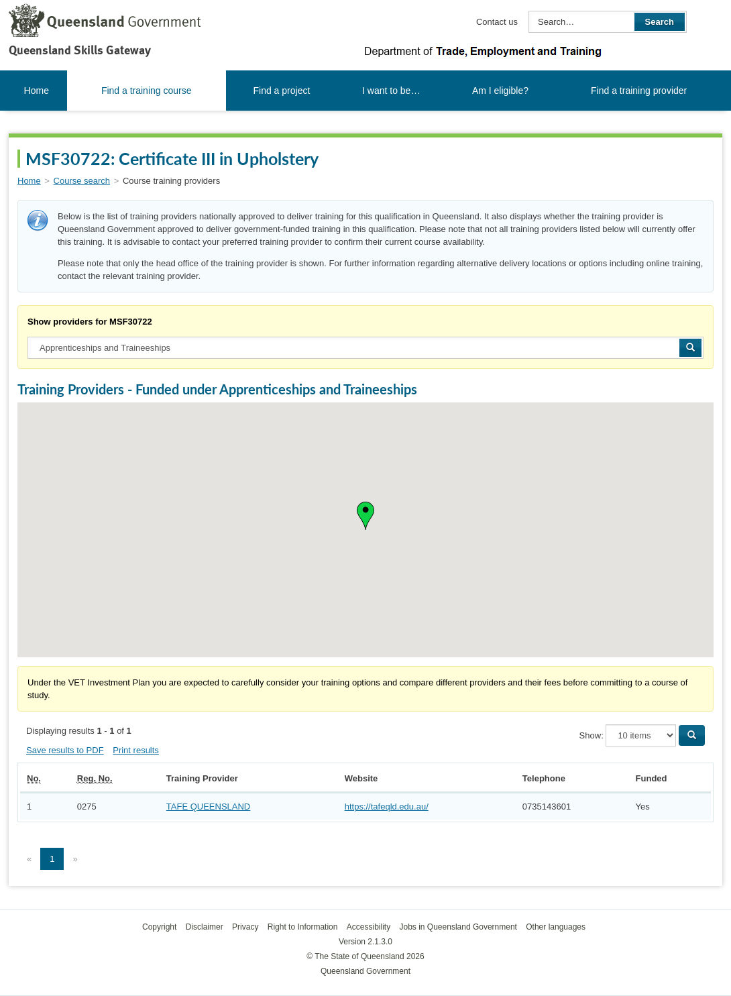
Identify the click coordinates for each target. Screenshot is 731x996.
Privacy (245, 927)
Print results (136, 750)
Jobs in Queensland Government (458, 927)
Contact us (497, 22)
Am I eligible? (500, 90)
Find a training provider (639, 90)
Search (659, 22)
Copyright (159, 927)
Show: (591, 735)
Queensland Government (365, 971)
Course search (82, 181)
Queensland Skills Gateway (80, 50)
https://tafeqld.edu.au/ (387, 806)
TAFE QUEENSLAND (208, 806)
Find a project (282, 90)
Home (36, 90)
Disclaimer (204, 927)
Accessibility (368, 927)
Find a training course (146, 90)
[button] (365, 516)
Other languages (555, 927)
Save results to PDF (65, 750)
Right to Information (303, 927)
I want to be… (391, 90)
